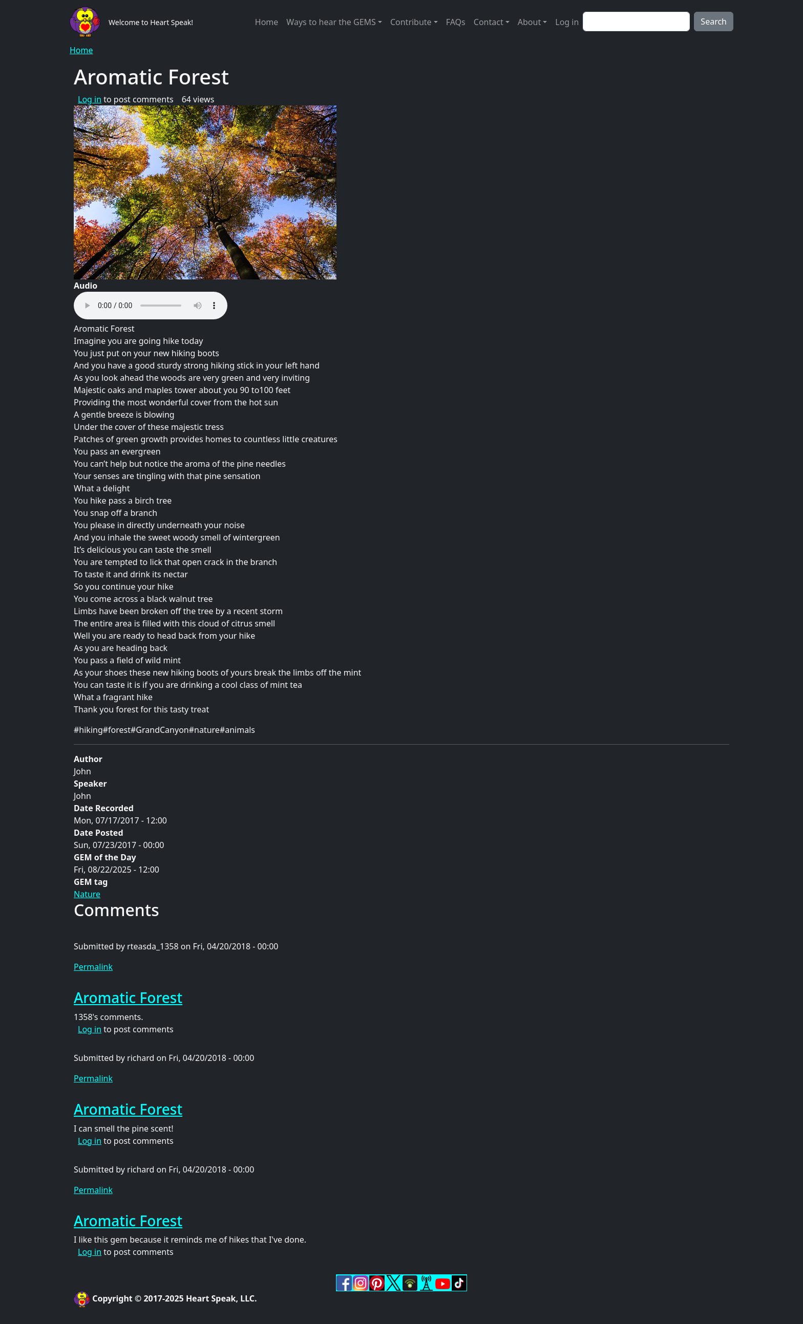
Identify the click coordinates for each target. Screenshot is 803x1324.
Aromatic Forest (128, 997)
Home (267, 22)
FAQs (456, 22)
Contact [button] (488, 22)
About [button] (529, 22)
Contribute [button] (411, 22)
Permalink (93, 966)
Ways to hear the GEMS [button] (330, 22)
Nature (87, 894)
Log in (567, 22)
